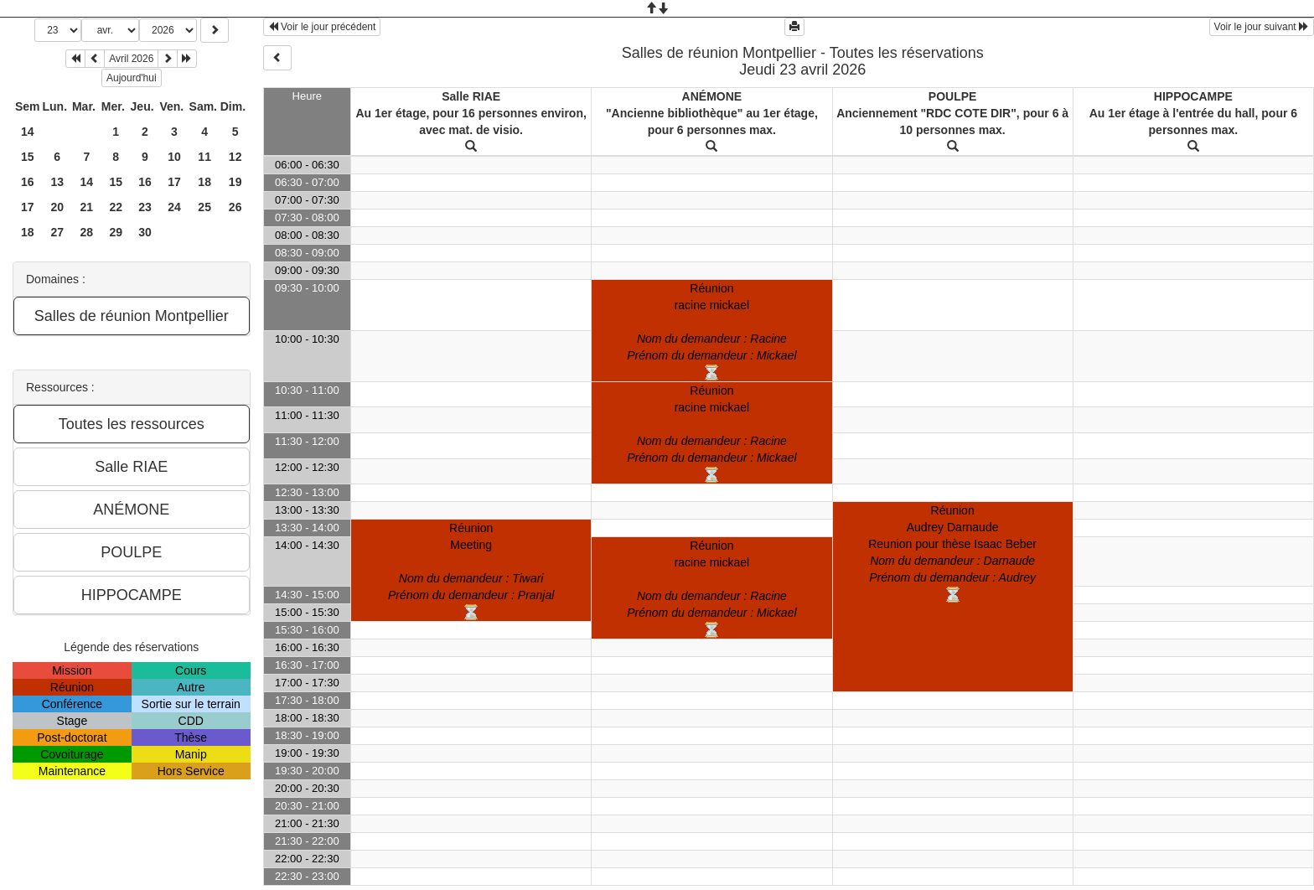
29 (115, 232)
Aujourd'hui (131, 78)
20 (57, 207)
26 (235, 207)
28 (87, 232)
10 (174, 156)
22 (115, 207)
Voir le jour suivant (1261, 27)
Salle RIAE (471, 96)
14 (27, 131)
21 (87, 207)
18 (204, 182)
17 (174, 182)
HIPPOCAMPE (1193, 96)
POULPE (953, 96)
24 (174, 207)
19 (235, 182)
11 (204, 156)
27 (57, 232)
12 (235, 156)
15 (27, 156)
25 (204, 207)
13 (57, 182)
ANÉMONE (712, 96)
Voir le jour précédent (322, 27)
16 (27, 182)
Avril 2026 (131, 59)
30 (145, 232)
